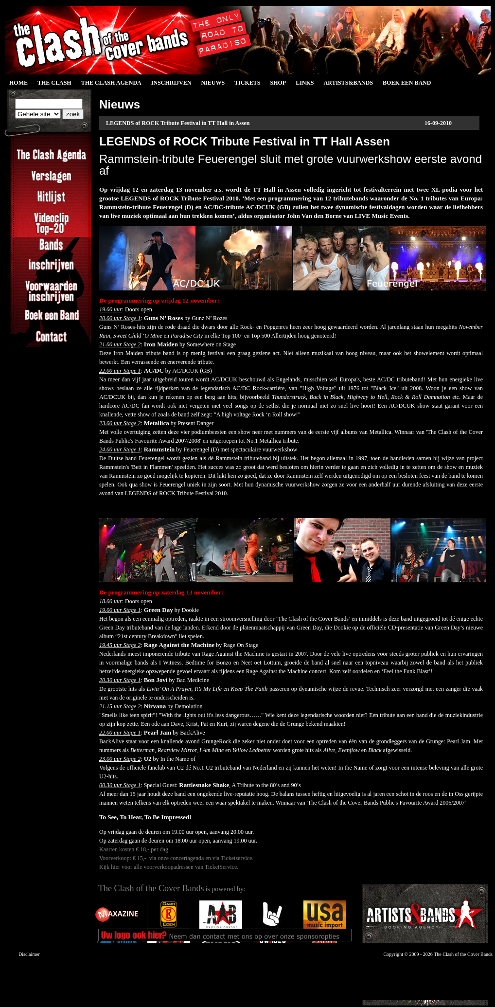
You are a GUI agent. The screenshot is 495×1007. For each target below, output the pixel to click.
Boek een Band (407, 82)
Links (305, 82)
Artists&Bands (348, 82)
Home (18, 82)
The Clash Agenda (111, 82)
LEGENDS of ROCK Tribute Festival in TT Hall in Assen (178, 123)
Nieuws (213, 82)
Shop (278, 82)
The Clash (54, 82)
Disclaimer (29, 954)
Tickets (247, 82)
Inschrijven (171, 82)
